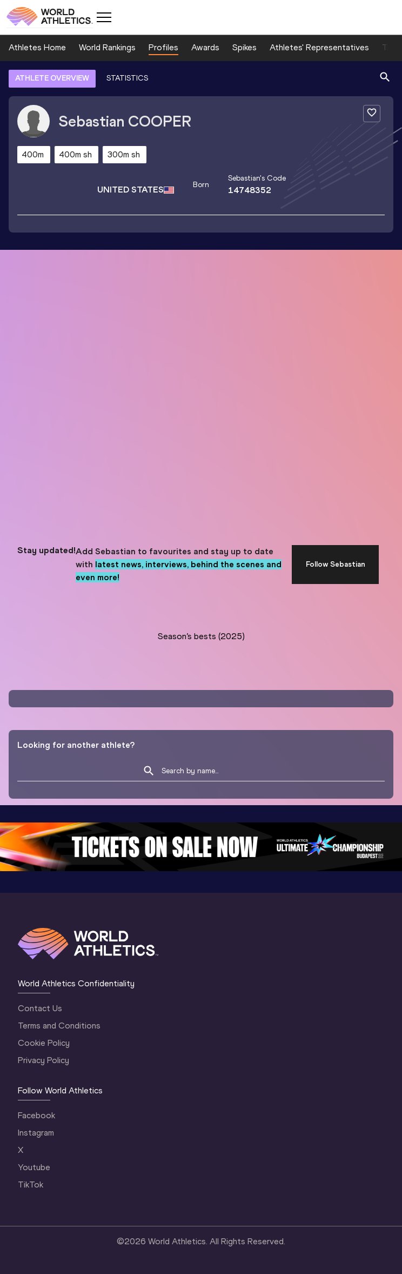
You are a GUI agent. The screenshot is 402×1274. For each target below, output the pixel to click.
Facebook (36, 1115)
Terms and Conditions (59, 1025)
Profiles (163, 47)
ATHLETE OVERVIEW (52, 78)
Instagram (36, 1132)
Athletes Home (37, 47)
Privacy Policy (43, 1060)
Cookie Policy (44, 1043)
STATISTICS (127, 78)
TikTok (30, 1184)
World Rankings (107, 47)
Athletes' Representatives (319, 47)
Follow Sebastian (335, 564)
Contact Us (40, 1008)
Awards (205, 47)
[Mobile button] (104, 17)
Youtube (34, 1167)
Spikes (244, 47)
